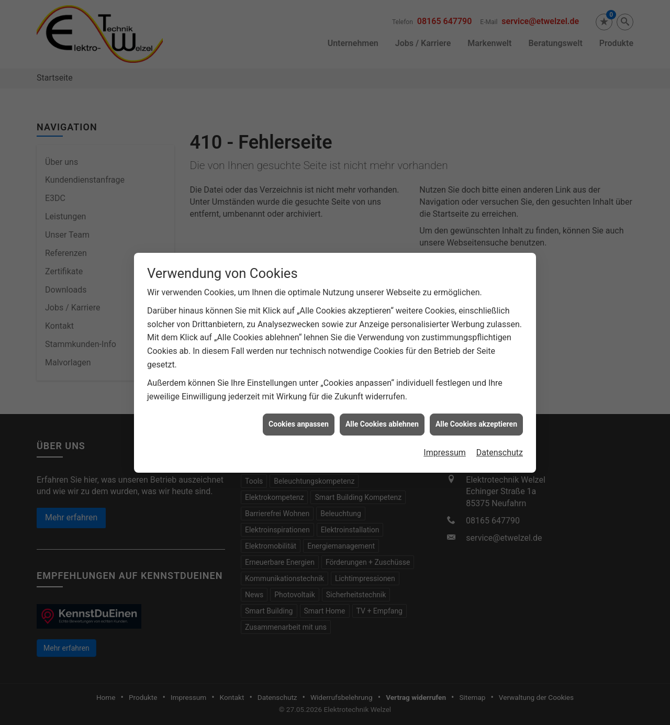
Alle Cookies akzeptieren (476, 420)
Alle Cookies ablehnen (382, 420)
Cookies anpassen (299, 420)
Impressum (444, 448)
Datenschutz (499, 448)
